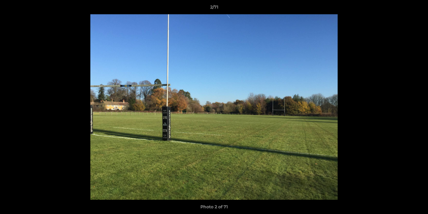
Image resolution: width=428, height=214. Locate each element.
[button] (417, 8)
